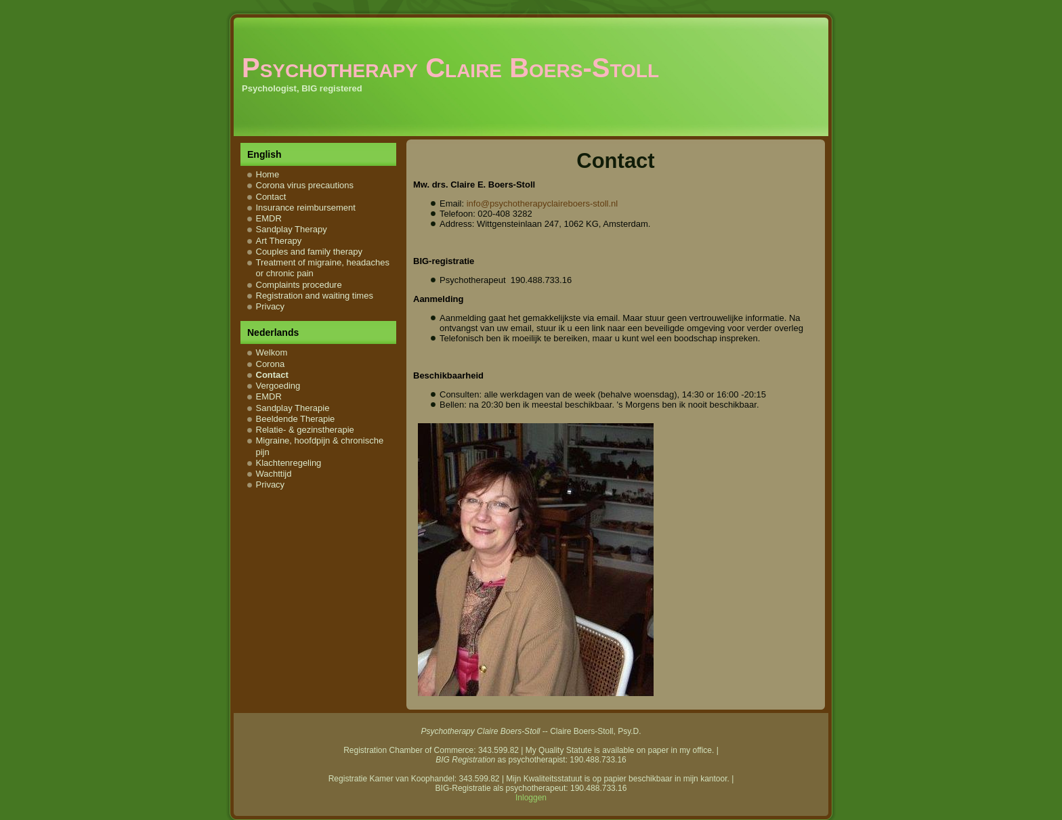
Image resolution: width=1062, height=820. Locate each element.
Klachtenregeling (289, 463)
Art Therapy (279, 241)
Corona (270, 364)
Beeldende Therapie (295, 419)
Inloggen (531, 797)
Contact (271, 197)
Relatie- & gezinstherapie (305, 430)
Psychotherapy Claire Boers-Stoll (450, 68)
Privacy (270, 306)
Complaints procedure (299, 285)
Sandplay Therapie (293, 408)
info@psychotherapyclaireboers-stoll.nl (542, 203)
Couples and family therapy (309, 251)
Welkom (272, 352)
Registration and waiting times (314, 295)
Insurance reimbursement (306, 207)
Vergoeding (278, 386)
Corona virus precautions (305, 185)
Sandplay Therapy (291, 229)
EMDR (269, 218)
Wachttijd (274, 474)
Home (268, 174)
